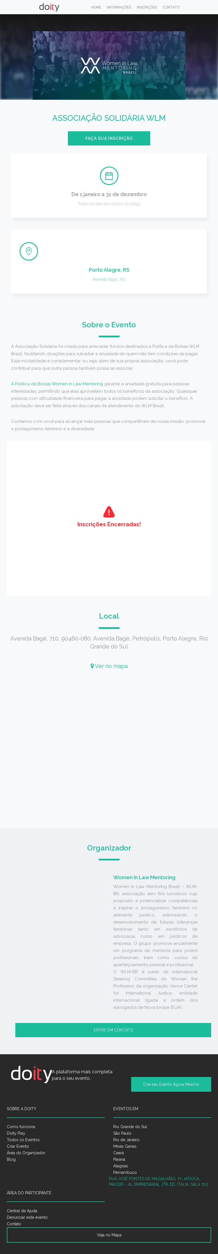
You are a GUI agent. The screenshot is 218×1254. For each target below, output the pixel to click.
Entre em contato (113, 1030)
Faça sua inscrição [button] (109, 138)
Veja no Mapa (109, 1235)
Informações (119, 7)
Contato (171, 7)
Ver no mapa (109, 666)
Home (96, 7)
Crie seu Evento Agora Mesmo (171, 1084)
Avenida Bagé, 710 (109, 279)
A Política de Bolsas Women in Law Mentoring (57, 383)
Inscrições (147, 7)
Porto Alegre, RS (109, 270)
